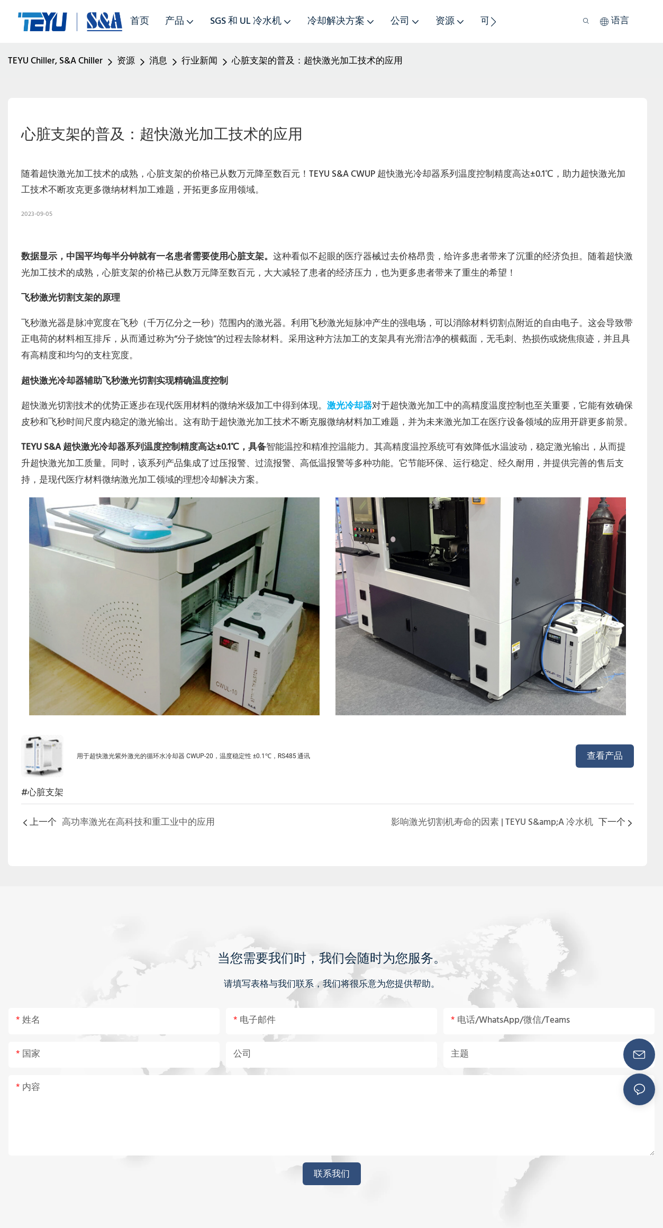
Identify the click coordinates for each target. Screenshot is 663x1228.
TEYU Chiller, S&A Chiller (55, 61)
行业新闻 (199, 61)
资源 (126, 61)
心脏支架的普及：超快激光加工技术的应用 (317, 61)
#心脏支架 (42, 793)
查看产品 (605, 755)
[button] (493, 21)
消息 (158, 61)
